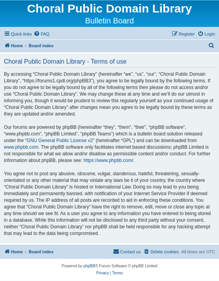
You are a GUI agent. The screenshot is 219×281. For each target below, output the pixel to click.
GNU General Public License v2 (60, 140)
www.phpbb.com (21, 147)
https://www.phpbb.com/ (108, 160)
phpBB (89, 266)
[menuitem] (41, 34)
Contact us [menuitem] (127, 251)
